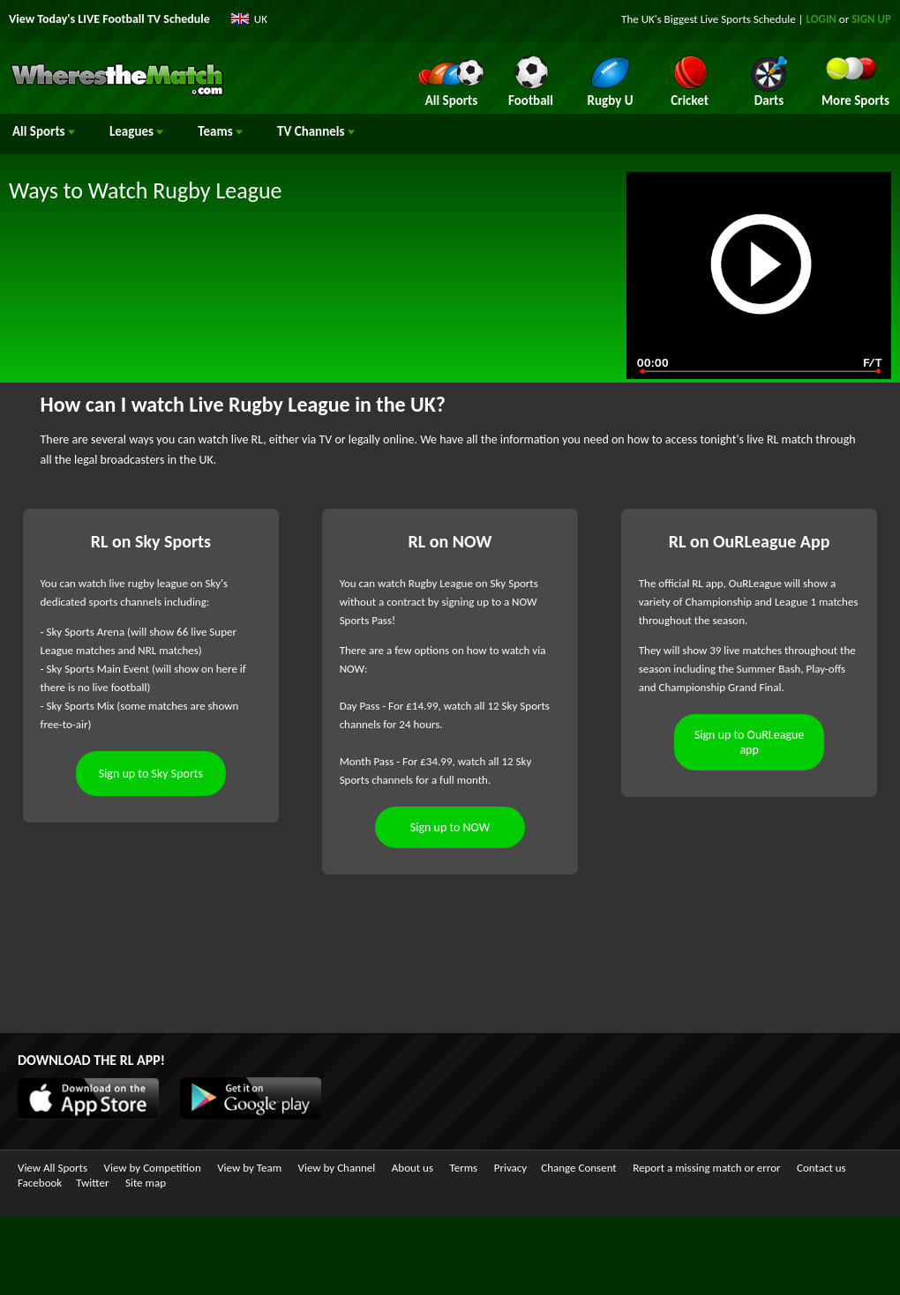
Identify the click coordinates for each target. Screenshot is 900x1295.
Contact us (821, 1167)
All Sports (43, 131)
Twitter (92, 1182)
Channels (316, 131)
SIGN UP (871, 19)
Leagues (136, 131)
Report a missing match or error (706, 1167)
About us (412, 1167)
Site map (145, 1182)
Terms (464, 1167)
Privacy (511, 1167)
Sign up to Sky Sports (151, 773)
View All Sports (52, 1167)
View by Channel (337, 1167)
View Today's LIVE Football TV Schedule (109, 18)
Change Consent (578, 1167)
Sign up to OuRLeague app (749, 742)
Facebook (40, 1182)
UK (260, 19)
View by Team (249, 1167)
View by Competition (152, 1167)
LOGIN (821, 19)
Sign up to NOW (450, 827)
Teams (220, 131)
